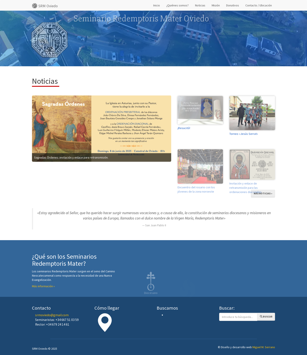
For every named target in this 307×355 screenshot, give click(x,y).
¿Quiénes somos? (177, 5)
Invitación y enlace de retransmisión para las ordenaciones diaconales (245, 195)
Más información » (43, 286)
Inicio (156, 5)
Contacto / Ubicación (258, 5)
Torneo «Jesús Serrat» (243, 137)
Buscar (266, 316)
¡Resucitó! (184, 131)
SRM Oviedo (45, 5)
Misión (216, 5)
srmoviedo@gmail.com (52, 315)
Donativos (232, 5)
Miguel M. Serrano (263, 347)
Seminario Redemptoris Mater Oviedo (141, 12)
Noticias (200, 5)
